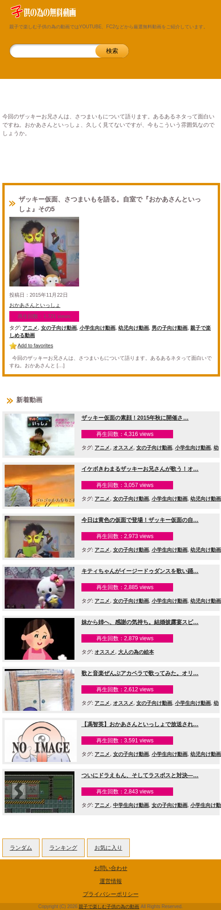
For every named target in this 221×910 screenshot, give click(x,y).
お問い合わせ (110, 868)
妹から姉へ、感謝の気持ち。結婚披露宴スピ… (140, 622)
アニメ (30, 328)
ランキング (63, 848)
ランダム (21, 848)
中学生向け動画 (131, 805)
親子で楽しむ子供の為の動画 (109, 906)
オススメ (123, 447)
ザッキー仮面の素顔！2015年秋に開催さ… (135, 418)
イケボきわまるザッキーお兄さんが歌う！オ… (140, 469)
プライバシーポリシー (111, 894)
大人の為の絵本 (136, 652)
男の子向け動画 (170, 328)
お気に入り (108, 848)
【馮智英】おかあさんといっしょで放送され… (140, 724)
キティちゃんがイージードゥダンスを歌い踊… (140, 571)
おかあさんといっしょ (34, 305)
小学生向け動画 (97, 328)
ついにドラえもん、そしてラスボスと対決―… (140, 775)
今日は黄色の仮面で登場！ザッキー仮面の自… (140, 520)
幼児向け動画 (133, 328)
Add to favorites (35, 345)
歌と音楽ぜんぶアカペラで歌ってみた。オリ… (140, 673)
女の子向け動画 (59, 328)
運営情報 (111, 881)
